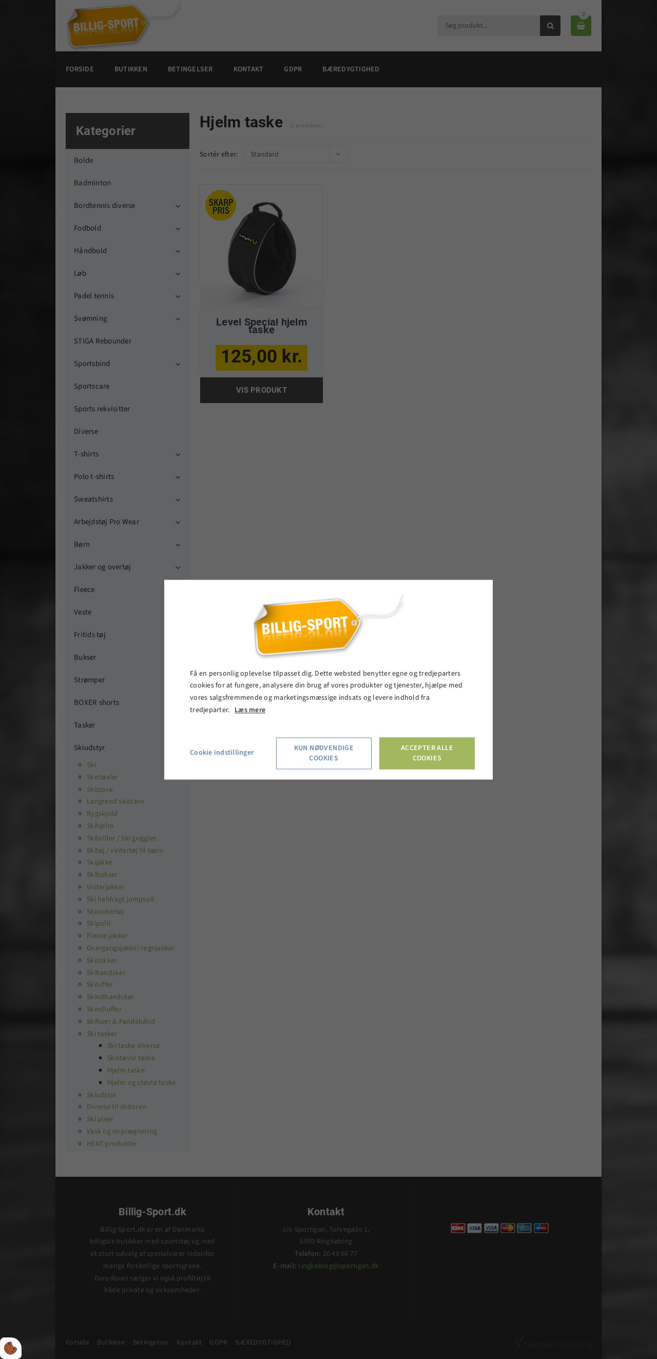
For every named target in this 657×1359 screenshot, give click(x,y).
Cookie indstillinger (222, 753)
